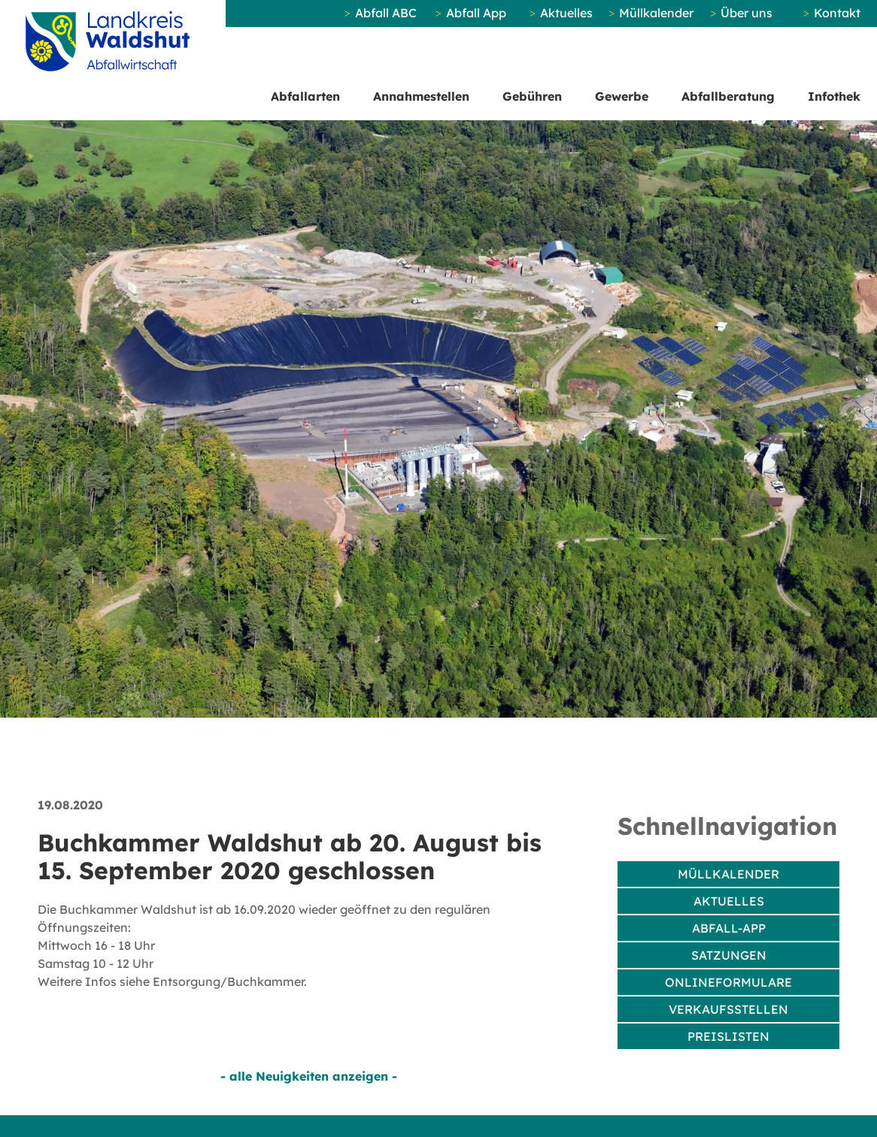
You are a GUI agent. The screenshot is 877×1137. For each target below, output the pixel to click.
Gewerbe (621, 96)
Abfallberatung (728, 96)
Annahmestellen (421, 96)
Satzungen (728, 955)
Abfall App (476, 12)
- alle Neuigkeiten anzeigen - (308, 1076)
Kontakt (837, 12)
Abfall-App (729, 928)
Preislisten (728, 1036)
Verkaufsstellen (728, 1009)
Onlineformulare (728, 982)
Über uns (746, 12)
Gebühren (532, 96)
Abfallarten (305, 96)
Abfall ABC (386, 12)
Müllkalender (656, 12)
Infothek (834, 96)
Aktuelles (566, 12)
